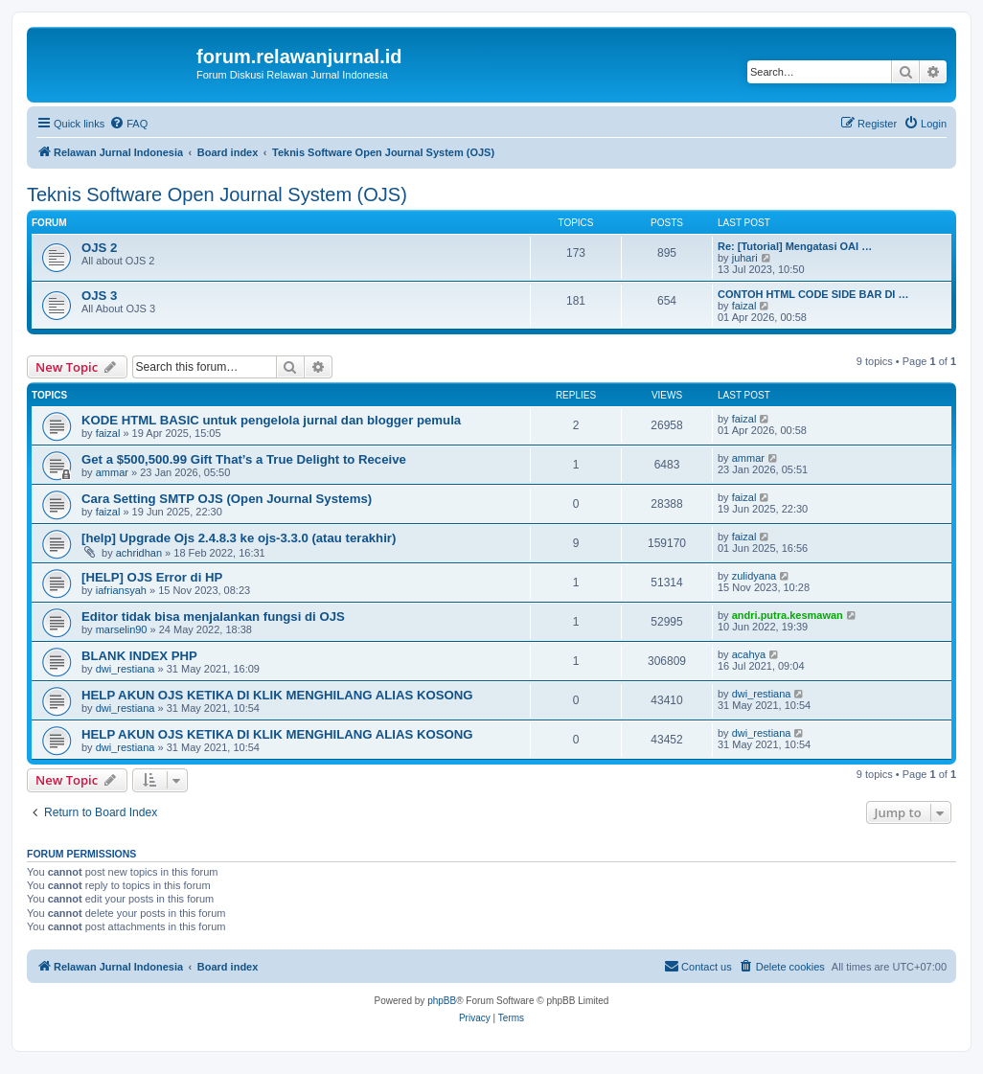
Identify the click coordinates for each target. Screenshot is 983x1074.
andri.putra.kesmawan (787, 615)
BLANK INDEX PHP (139, 656)
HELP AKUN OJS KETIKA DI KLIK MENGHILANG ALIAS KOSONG (277, 695)
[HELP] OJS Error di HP (151, 577)
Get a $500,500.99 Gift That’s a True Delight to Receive (243, 459)
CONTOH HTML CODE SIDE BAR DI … (813, 294)
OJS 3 (99, 295)
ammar (112, 472)
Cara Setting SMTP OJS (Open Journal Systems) (226, 498)
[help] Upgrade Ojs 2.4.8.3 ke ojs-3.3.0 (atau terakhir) (238, 538)
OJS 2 (99, 247)
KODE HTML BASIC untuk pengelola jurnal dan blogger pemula (271, 420)
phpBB (441, 1000)
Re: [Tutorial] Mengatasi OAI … (795, 246)
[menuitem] (128, 123)
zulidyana (754, 576)
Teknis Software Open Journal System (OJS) (217, 194)
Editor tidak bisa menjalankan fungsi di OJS (213, 616)
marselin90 (122, 629)
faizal (744, 305)
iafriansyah (121, 590)
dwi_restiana (125, 668)
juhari (745, 257)
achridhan (139, 553)
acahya (749, 654)
